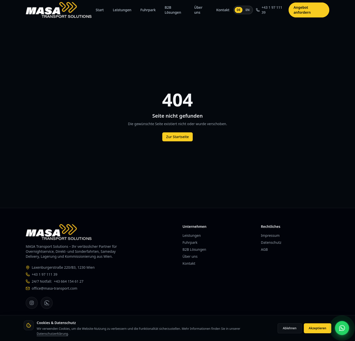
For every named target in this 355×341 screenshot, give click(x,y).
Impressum (270, 235)
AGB (264, 249)
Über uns (198, 10)
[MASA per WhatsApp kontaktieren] (342, 328)
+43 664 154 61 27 (69, 281)
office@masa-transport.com (54, 288)
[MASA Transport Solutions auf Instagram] (32, 303)
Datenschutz (271, 242)
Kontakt (222, 9)
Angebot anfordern (302, 10)
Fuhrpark (148, 9)
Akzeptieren (317, 328)
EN (247, 10)
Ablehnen (290, 328)
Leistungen (122, 9)
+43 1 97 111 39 (269, 10)
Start (100, 9)
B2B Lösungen (173, 10)
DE (239, 9)
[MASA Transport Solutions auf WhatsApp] (47, 303)
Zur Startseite (177, 136)
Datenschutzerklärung (52, 334)
